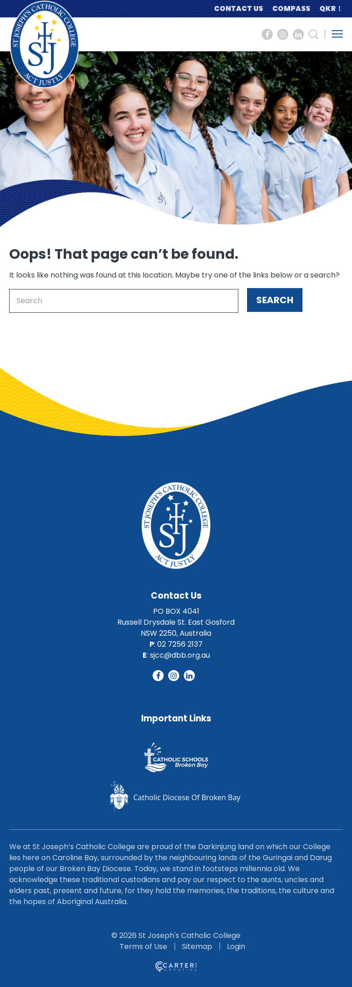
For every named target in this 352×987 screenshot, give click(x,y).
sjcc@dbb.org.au (180, 655)
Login (236, 946)
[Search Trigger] (313, 34)
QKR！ (331, 8)
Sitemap (197, 946)
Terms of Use (143, 946)
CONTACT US (238, 8)
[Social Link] (267, 34)
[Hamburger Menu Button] (337, 34)
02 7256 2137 (180, 644)
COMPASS (291, 8)
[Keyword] (123, 301)
